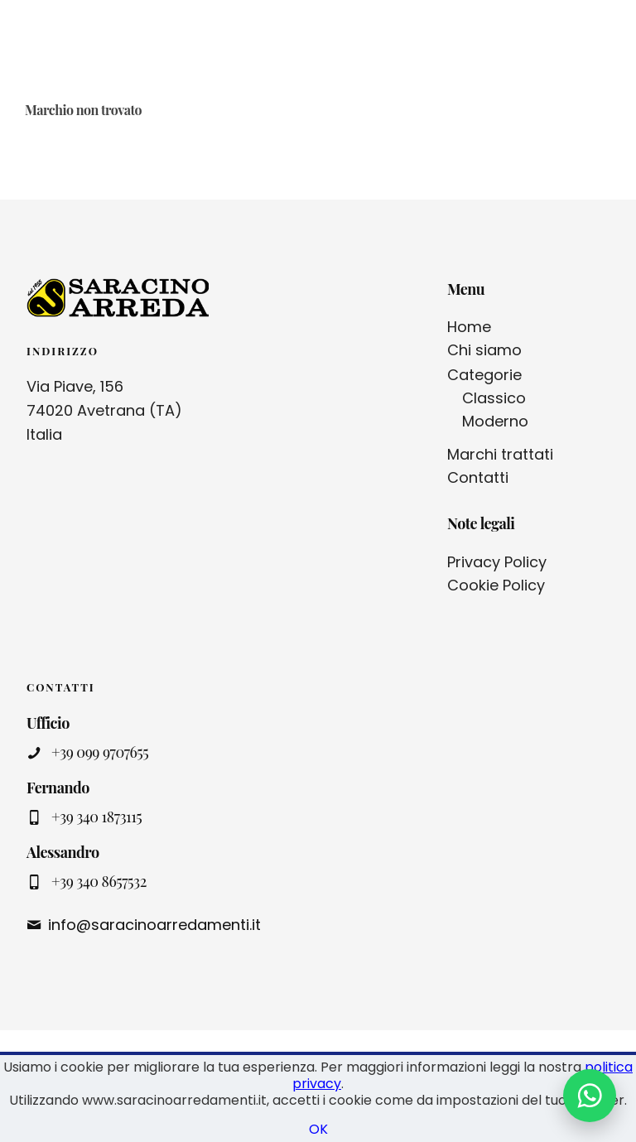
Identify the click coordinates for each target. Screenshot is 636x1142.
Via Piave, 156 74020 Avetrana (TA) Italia (104, 410)
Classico (494, 398)
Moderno (495, 421)
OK (318, 1129)
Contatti (477, 477)
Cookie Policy (496, 585)
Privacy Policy (497, 562)
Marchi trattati (500, 454)
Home (469, 326)
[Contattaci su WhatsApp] (589, 1095)
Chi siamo (484, 350)
